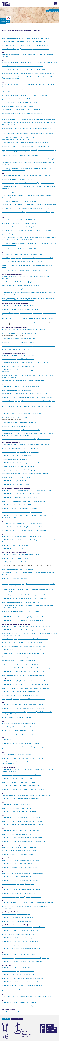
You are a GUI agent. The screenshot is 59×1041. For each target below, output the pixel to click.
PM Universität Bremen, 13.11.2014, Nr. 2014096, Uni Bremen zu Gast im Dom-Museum (27, 406)
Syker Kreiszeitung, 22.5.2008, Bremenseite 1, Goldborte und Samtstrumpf (23, 602)
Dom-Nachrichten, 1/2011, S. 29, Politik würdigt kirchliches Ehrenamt (22, 523)
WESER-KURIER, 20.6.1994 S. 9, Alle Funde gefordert (17, 863)
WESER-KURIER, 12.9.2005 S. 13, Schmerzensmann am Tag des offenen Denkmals (25, 688)
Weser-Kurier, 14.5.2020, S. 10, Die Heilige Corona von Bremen (20, 223)
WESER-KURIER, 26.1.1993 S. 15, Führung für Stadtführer (18, 884)
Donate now (6, 1018)
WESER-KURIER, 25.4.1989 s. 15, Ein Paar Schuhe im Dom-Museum (21, 948)
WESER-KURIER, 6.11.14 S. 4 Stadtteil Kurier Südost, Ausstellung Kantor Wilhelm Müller (27, 397)
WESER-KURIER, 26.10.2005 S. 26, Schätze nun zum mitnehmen (20, 691)
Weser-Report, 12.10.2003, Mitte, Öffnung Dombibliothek (18, 723)
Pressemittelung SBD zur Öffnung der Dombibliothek (17, 727)
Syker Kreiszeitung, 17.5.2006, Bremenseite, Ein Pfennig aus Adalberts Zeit (23, 653)
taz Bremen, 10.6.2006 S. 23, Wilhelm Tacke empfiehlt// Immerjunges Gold (23, 646)
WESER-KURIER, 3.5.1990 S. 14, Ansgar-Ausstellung (16, 921)
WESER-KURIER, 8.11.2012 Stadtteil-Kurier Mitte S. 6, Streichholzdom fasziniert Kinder (27, 490)
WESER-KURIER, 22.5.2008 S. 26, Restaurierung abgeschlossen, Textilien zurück (25, 598)
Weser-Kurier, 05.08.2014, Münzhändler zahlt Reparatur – (19, 417)
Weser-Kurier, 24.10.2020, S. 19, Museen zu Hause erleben (18, 219)
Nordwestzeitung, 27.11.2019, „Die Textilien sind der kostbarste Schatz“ (22, 254)
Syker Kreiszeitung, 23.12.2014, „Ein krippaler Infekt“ (16, 390)
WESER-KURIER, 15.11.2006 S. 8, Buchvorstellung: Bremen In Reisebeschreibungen (26, 626)
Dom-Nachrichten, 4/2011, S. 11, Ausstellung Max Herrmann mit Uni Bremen (24, 527)
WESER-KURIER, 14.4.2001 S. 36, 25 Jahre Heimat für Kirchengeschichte (22, 758)
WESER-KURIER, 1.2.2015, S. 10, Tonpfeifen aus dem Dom (18, 366)
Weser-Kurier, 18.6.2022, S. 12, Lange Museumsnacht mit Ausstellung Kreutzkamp (25, 146)
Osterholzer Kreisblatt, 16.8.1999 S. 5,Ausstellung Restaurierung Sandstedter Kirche (26, 795)
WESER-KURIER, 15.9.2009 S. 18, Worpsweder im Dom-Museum (20, 554)
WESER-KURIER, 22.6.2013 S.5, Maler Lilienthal (15, 484)
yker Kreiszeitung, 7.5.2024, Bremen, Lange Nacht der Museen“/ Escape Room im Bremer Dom (29, 73)
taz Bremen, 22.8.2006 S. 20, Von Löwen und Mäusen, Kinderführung (22, 642)
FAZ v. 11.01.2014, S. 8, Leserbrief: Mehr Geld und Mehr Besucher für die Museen (25, 393)
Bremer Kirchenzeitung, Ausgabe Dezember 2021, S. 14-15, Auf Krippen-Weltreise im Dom (28, 183)
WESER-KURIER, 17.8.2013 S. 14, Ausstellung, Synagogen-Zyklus (20, 452)
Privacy (14, 1018)
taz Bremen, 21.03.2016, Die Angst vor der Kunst (15, 349)
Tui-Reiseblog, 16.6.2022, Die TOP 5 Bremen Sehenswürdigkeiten (20, 155)
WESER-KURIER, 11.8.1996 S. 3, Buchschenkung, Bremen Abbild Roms (22, 837)
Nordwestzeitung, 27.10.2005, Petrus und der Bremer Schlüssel (20, 695)
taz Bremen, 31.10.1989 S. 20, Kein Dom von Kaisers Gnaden (19, 934)
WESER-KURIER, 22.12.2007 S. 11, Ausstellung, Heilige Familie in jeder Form (23, 617)
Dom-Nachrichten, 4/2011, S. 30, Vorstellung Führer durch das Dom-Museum (24, 530)
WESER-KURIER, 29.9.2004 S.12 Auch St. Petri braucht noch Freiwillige (22, 704)
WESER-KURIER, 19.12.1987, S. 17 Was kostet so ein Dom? (18, 967)
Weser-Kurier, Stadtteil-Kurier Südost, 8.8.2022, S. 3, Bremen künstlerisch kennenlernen (27, 133)
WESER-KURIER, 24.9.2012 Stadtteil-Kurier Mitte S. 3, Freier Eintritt (21, 494)
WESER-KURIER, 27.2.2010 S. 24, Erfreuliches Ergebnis (17, 545)
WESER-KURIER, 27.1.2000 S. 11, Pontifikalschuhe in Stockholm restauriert (23, 789)
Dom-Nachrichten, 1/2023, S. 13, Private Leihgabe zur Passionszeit (21, 109)
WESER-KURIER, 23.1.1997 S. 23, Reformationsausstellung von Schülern (22, 824)
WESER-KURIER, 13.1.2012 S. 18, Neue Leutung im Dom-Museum (20, 508)
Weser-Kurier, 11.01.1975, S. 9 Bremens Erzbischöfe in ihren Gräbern (21, 1012)
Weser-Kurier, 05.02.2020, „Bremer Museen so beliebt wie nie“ (20, 248)
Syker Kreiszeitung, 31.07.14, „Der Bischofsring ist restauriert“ (19, 422)
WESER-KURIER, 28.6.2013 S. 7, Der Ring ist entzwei (17, 455)
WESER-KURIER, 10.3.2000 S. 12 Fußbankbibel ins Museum (19, 782)
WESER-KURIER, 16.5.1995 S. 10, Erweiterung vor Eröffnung (19, 847)
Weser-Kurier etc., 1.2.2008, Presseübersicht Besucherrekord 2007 (21, 611)
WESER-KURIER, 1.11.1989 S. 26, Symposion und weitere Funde (20, 930)
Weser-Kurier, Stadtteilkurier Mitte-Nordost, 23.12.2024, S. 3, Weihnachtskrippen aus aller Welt (29, 62)
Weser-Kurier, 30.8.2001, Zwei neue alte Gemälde (16, 754)
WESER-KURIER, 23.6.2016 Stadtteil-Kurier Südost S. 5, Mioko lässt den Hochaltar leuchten (28, 346)
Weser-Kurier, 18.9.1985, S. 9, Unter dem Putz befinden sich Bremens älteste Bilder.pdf (27, 996)
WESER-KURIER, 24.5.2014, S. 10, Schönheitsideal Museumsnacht (21, 430)
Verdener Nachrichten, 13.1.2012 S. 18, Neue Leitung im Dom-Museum (22, 512)
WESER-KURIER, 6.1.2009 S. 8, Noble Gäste (14, 578)
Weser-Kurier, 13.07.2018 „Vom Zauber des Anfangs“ (17, 282)
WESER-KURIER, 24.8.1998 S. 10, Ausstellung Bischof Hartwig (19, 811)
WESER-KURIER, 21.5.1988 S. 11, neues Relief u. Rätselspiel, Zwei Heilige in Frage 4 (25, 958)
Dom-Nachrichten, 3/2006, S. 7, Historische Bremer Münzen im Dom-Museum (25, 639)
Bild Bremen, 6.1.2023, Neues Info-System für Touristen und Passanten (22, 113)
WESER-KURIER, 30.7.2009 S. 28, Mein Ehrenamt (16, 558)
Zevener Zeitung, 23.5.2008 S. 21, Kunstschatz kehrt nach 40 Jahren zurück (23, 595)
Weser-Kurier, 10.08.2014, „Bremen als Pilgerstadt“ (16, 426)
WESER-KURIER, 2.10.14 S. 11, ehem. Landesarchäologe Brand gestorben (22, 410)
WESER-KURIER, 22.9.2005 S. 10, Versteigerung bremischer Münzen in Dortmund (25, 684)
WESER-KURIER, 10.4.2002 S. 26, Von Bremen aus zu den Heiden (21, 743)
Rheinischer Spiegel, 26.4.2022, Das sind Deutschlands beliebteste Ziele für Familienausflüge (28, 159)
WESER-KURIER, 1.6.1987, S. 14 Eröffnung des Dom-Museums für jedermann (24, 978)
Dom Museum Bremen (6, 3)
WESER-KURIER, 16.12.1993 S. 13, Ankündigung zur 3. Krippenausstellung (22, 873)
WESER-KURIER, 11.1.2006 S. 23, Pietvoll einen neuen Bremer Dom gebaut (23, 671)
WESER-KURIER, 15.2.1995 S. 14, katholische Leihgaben (17, 854)
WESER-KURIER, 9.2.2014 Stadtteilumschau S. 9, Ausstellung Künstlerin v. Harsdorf (26, 439)
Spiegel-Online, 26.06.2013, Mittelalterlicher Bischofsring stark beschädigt (23, 470)
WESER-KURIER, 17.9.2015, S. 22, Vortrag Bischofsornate (18, 355)
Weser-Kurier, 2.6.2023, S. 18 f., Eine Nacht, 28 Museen (17, 106)
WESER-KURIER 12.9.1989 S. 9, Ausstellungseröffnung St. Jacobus (20, 941)
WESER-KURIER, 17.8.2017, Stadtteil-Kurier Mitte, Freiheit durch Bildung (23, 309)
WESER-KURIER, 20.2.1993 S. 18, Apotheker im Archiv (17, 876)
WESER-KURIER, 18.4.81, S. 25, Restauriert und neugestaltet (19, 1002)
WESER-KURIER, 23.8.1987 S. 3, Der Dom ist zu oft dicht (18, 974)
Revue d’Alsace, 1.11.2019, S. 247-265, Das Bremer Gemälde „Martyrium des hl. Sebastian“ (27, 258)
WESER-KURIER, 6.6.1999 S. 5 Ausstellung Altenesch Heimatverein (21, 798)
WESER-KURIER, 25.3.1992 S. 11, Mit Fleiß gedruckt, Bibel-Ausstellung (21, 897)
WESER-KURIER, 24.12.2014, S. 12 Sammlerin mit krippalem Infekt (20, 386)
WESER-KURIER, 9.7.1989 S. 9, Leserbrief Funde (15, 945)
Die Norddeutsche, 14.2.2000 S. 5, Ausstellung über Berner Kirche (21, 785)
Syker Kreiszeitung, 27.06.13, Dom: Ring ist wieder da (17, 477)
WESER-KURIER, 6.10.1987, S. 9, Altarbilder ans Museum (18, 971)
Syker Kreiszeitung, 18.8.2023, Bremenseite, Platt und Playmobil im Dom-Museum (25, 99)
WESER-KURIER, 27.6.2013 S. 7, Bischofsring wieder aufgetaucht (20, 463)
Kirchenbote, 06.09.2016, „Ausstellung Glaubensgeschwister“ (19, 333)
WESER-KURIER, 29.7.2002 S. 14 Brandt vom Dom (16, 740)
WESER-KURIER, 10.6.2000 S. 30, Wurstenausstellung (17, 778)
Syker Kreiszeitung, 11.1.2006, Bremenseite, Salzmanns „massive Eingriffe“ (23, 675)
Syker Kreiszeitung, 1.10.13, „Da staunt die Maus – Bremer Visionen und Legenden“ (25, 444)
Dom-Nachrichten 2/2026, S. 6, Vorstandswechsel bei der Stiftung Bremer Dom (25, 45)
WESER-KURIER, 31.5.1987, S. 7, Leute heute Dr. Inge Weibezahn (20, 982)
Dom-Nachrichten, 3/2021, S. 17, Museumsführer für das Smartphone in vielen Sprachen (27, 192)
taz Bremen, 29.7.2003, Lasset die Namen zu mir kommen (18, 730)
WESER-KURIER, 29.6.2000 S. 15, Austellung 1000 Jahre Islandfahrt (21, 775)
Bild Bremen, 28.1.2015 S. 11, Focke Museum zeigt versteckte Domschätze (23, 380)
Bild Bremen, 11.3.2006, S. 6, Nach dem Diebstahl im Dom (18, 660)
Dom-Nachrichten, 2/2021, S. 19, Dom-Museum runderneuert (19, 201)
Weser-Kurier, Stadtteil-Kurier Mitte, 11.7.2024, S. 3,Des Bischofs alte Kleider (24, 69)
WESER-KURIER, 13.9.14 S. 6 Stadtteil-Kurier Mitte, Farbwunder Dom (22, 413)
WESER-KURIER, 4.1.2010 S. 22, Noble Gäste (14, 549)
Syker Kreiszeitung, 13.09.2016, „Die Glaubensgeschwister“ (18, 338)
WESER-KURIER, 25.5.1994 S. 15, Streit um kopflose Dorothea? (19, 867)
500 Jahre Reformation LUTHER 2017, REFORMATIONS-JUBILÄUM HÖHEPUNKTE (25, 322)
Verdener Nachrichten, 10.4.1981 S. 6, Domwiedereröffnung (19, 1006)
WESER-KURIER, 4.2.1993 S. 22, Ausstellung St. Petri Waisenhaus (20, 880)
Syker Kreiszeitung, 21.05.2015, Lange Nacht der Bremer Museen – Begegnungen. (25, 362)
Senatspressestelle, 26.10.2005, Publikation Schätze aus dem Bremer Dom (23, 699)
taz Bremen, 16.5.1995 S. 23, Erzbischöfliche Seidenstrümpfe (19, 850)
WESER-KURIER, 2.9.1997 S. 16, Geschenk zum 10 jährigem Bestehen (21, 817)
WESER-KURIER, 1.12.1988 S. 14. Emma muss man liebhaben (19, 954)
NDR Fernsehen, (7, 204)
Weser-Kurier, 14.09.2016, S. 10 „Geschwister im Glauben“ (18, 342)
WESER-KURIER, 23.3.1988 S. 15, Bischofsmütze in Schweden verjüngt (22, 961)
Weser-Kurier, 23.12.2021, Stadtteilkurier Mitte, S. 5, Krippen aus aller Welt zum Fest (26, 175)
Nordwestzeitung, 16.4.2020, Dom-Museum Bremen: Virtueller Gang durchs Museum (27, 230)
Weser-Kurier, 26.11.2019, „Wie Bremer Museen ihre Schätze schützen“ (22, 261)
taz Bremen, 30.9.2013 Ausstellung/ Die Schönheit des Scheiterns (21, 448)
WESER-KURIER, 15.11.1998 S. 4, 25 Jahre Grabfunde (16, 804)
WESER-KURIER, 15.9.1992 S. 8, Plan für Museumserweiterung (20, 893)
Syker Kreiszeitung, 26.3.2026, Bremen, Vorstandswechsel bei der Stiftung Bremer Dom (27, 38)
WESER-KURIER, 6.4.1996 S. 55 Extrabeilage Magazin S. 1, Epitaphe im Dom (23, 841)
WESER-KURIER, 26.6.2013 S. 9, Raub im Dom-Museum (18, 481)
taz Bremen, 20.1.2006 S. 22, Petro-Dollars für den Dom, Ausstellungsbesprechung (26, 668)
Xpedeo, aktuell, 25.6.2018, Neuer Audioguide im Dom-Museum (20, 285)
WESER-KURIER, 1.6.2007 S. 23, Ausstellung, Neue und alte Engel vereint (23, 620)
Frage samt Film (51, 204)
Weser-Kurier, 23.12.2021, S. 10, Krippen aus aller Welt (17, 179)
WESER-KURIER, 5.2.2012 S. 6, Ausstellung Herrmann (17, 504)
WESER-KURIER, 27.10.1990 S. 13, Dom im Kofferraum (17, 917)
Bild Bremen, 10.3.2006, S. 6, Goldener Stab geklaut (16, 657)
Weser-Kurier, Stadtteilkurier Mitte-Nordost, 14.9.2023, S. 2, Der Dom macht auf (25, 95)
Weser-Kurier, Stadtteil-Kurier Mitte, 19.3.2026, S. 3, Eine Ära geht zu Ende (23, 41)
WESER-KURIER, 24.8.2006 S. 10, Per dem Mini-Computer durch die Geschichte (25, 630)
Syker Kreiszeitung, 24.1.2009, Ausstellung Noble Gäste (17, 569)
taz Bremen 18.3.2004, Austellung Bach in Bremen (16, 717)
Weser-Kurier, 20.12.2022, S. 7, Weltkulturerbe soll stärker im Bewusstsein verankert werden (29, 119)
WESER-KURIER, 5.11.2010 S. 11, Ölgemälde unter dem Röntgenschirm (22, 536)
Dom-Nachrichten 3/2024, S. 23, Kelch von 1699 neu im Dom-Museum (22, 66)
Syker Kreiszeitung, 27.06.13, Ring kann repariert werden (18, 466)
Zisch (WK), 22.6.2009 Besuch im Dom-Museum (16, 562)
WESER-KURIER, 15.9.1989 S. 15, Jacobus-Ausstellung (17, 938)
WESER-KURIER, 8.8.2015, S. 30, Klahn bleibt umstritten (18, 359)
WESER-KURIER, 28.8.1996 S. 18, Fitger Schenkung (16, 834)
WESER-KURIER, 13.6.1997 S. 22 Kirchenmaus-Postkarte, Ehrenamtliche (22, 821)
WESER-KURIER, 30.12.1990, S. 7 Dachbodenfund (16, 914)
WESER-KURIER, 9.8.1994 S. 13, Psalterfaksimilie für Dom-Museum (21, 860)
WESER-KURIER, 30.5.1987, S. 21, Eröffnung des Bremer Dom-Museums (22, 985)
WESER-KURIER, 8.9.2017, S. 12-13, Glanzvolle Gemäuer (17, 305)
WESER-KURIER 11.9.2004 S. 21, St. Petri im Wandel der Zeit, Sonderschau (23, 708)
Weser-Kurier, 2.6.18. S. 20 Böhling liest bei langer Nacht (18, 289)
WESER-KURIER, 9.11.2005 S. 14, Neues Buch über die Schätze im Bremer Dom (24, 681)
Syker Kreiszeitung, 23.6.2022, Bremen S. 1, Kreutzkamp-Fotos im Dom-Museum (25, 142)
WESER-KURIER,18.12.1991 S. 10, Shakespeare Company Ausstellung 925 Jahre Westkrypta (28, 902)
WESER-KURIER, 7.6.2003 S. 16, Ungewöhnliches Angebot (18, 734)
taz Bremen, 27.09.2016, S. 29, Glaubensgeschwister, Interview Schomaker (23, 329)
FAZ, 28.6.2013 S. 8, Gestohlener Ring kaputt (14, 459)
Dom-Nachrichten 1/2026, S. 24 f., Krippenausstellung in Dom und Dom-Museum (25, 49)
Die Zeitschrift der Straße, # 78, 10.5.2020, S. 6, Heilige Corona (20, 227)
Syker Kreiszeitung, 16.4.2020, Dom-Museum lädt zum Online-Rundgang (23, 234)
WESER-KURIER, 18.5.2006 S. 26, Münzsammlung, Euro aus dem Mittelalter (24, 650)
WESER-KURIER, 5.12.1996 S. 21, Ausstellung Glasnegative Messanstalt (22, 830)
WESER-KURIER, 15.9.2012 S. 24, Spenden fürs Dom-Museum (19, 497)
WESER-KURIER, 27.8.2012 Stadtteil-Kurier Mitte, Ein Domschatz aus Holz (23, 501)
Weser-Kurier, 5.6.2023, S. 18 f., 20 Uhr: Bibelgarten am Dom (19, 102)
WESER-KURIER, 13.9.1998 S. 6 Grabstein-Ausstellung (17, 808)
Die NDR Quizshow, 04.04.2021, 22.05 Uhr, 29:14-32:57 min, (29, 204)
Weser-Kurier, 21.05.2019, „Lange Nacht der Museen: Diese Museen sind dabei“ (24, 270)
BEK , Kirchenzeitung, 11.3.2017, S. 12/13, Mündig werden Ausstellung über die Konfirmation (28, 318)
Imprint (20, 1018)
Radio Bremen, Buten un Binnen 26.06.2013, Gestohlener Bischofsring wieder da (25, 473)
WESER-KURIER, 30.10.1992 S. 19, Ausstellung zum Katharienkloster (21, 889)
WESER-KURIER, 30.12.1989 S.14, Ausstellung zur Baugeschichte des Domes (23, 927)
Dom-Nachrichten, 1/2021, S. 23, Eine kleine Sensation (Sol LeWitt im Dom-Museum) (26, 208)
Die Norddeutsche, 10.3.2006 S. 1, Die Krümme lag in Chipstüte (20, 664)
